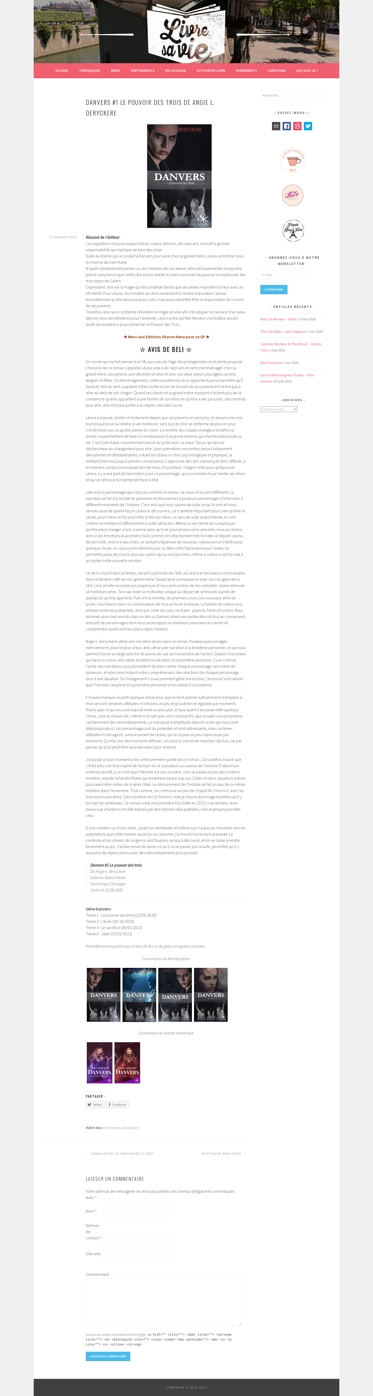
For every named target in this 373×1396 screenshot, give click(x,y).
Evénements (246, 70)
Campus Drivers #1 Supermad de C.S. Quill (119, 1153)
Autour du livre (211, 70)
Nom (91, 1211)
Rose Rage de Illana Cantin (224, 1153)
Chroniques (90, 70)
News (115, 70)
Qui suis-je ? (307, 70)
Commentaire (94, 1274)
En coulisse (175, 70)
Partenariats (143, 70)
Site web (93, 1253)
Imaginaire (131, 1128)
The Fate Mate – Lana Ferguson (283, 331)
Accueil (62, 70)
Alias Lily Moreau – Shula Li (279, 319)
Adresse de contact (94, 1231)
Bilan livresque (271, 362)
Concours (277, 70)
